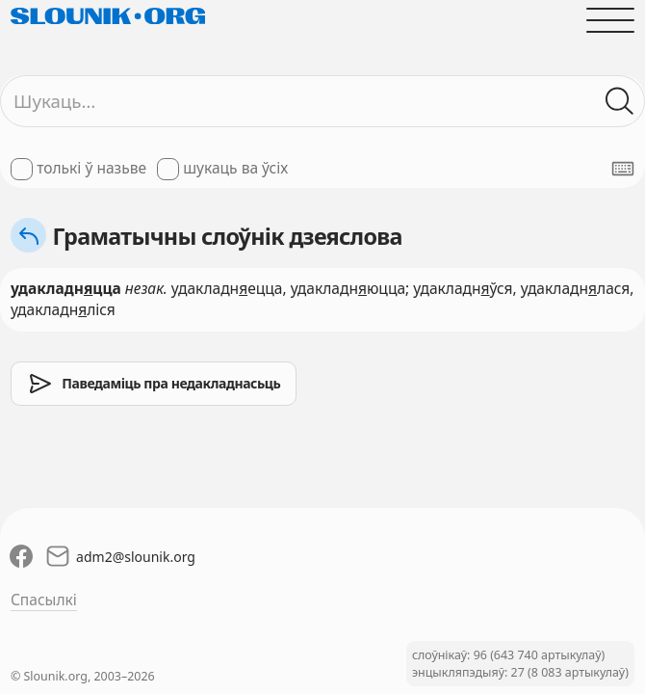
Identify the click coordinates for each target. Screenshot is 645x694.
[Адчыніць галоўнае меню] (610, 20)
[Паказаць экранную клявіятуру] (622, 168)
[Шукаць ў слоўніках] (620, 101)
